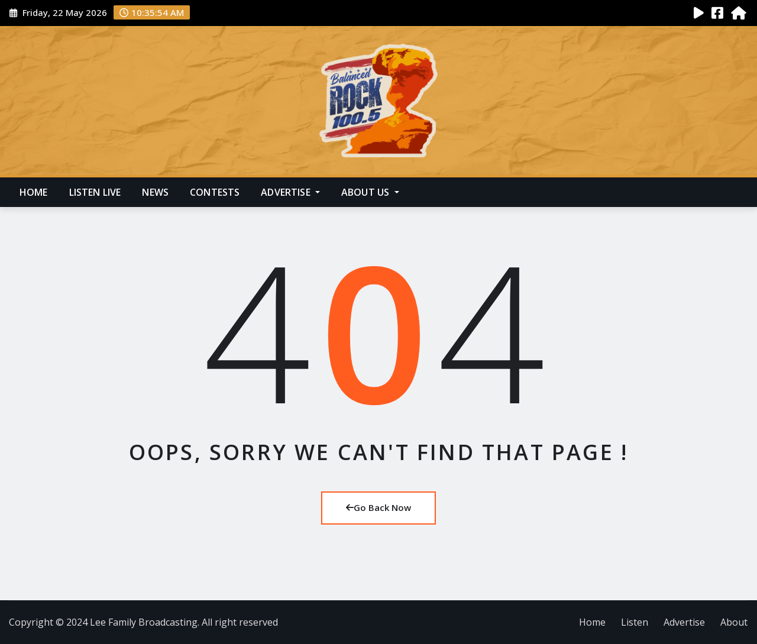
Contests (215, 192)
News (155, 192)
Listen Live (95, 192)
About (734, 622)
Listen (634, 622)
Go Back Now (378, 507)
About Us (370, 192)
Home (34, 192)
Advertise (290, 192)
